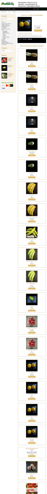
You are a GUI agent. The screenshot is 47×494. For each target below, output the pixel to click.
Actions (3, 21)
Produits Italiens (4, 26)
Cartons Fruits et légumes (6, 23)
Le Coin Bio (4, 27)
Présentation (7, 9)
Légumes (3, 40)
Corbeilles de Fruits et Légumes (7, 43)
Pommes (4, 36)
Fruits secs (3, 39)
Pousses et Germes (5, 24)
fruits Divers (14, 11)
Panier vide (43, 9)
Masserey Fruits (4, 11)
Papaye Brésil (10, 65)
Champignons (4, 41)
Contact (13, 9)
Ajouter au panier (38, 30)
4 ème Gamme (4, 44)
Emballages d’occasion (6, 25)
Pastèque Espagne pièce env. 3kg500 (10, 74)
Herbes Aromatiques (5, 42)
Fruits (9, 11)
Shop (2, 9)
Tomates (4, 38)
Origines (4, 48)
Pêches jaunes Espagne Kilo (10, 58)
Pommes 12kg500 (6, 37)
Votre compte (36, 9)
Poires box (4, 35)
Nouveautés (4, 22)
